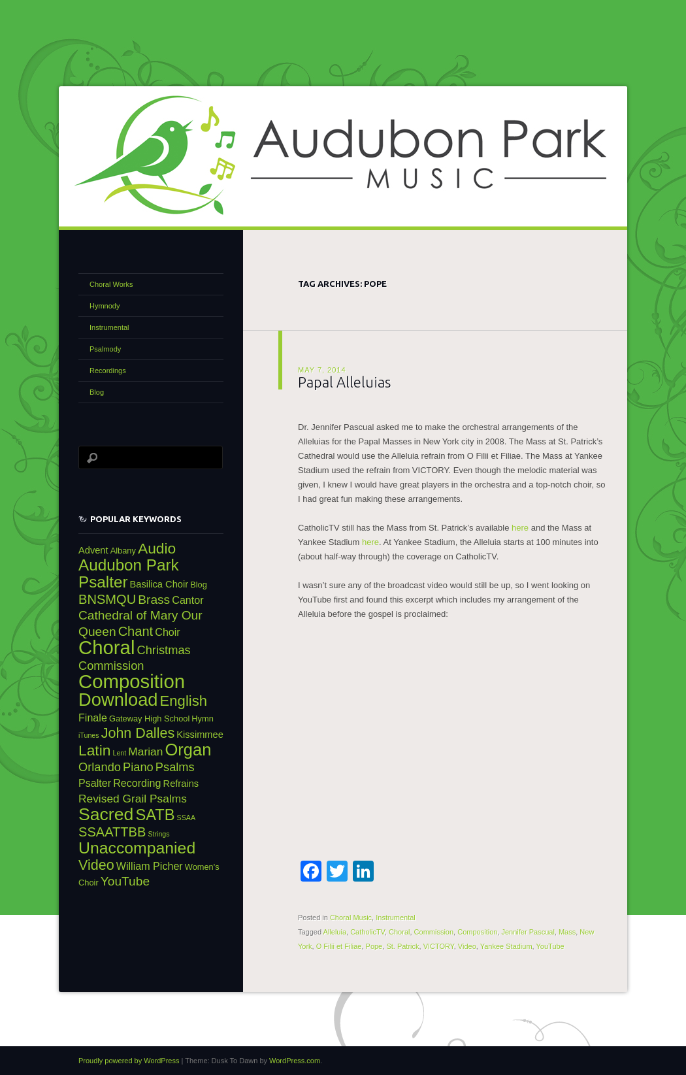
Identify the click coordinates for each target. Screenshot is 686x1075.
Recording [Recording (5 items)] (137, 783)
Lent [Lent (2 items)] (120, 753)
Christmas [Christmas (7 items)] (163, 650)
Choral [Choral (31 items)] (106, 647)
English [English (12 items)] (183, 701)
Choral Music (351, 917)
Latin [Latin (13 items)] (94, 750)
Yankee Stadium (506, 946)
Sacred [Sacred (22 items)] (105, 814)
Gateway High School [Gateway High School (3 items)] (149, 718)
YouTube (550, 946)
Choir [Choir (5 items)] (167, 632)
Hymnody (105, 306)
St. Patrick (402, 946)
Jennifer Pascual (528, 932)
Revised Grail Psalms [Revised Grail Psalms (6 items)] (132, 798)
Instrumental (396, 917)
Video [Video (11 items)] (96, 865)
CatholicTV (367, 932)
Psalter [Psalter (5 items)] (94, 783)
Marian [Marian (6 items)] (145, 751)
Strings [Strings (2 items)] (158, 834)
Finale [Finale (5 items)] (92, 717)
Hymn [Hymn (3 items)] (202, 718)
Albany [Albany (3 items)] (123, 550)
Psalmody (105, 349)
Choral (399, 932)
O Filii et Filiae (339, 946)
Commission (434, 932)
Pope (374, 946)
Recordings (108, 370)
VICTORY (438, 946)
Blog (97, 392)
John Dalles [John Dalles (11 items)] (138, 733)
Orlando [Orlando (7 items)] (99, 767)
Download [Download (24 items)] (118, 699)
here (520, 528)
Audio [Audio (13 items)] (157, 548)
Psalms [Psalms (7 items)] (175, 767)
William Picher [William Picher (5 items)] (149, 866)
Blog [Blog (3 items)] (198, 584)
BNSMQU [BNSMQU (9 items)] (107, 599)
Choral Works (111, 284)
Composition (477, 932)
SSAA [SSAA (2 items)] (186, 817)
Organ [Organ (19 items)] (188, 749)
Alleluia (334, 932)
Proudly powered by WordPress (128, 1061)
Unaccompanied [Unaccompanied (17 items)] (136, 848)
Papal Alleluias (344, 382)
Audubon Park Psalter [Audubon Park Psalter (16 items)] (128, 573)
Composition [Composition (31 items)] (131, 681)
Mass (567, 932)
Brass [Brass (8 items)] (154, 599)
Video (467, 946)
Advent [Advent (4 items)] (93, 550)
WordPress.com (294, 1061)
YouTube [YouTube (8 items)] (125, 881)
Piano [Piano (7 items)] (138, 767)
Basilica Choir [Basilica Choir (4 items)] (159, 584)
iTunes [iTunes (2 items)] (88, 735)
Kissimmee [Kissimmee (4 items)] (199, 734)
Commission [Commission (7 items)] (111, 665)
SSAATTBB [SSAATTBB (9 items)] (112, 832)
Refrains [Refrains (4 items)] (181, 783)
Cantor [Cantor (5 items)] (187, 600)
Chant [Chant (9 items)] (136, 631)
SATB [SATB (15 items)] (154, 814)
